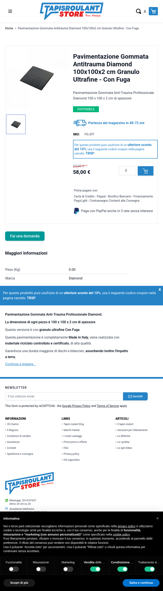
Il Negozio (11, 430)
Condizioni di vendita (18, 436)
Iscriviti (135, 396)
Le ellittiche (122, 436)
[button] (157, 518)
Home (9, 28)
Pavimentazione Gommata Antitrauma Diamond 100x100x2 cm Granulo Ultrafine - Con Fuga (78, 28)
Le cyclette (122, 442)
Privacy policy (70, 453)
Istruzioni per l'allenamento (131, 430)
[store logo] (71, 11)
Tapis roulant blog (73, 424)
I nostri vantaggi (72, 436)
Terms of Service (108, 406)
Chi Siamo (11, 424)
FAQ (65, 447)
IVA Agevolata (71, 459)
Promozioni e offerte (74, 442)
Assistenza (12, 442)
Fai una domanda (24, 236)
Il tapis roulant (124, 424)
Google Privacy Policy (76, 406)
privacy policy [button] (127, 526)
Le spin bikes (123, 447)
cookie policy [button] (121, 534)
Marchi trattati (71, 430)
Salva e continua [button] (141, 582)
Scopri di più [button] (19, 582)
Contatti (10, 447)
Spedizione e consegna (19, 453)
